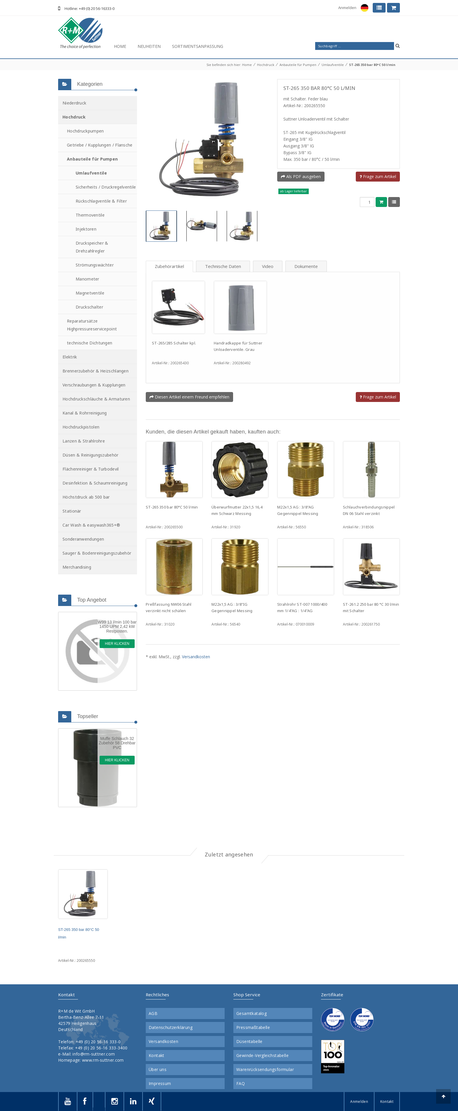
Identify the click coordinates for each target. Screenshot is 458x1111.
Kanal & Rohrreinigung (85, 413)
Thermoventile (90, 215)
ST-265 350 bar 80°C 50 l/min (372, 64)
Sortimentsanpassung (197, 46)
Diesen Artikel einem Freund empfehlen (189, 397)
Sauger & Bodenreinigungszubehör (97, 553)
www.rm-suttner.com (103, 1060)
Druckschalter (89, 307)
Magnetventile (90, 293)
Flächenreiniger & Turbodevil (91, 469)
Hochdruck (265, 64)
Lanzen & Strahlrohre (84, 441)
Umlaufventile (333, 64)
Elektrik (70, 357)
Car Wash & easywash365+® (91, 525)
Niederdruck (74, 103)
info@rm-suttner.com (93, 1054)
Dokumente (306, 266)
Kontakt (156, 1055)
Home (120, 46)
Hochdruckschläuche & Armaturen (96, 399)
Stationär (72, 511)
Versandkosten (196, 656)
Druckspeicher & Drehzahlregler (92, 247)
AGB (153, 1013)
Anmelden (347, 7)
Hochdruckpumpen (85, 131)
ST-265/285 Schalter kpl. (174, 343)
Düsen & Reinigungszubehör (91, 455)
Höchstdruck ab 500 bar (86, 497)
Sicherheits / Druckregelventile (106, 187)
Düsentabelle (249, 1041)
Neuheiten (149, 46)
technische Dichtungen (89, 343)
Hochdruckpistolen (81, 427)
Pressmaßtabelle (253, 1027)
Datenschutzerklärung (170, 1027)
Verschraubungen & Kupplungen (94, 385)
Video (267, 266)
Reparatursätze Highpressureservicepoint (92, 325)
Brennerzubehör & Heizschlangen (96, 371)
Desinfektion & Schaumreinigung (95, 483)
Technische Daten (223, 266)
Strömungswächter (95, 265)
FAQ (240, 1083)
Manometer (87, 279)
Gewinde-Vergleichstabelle (262, 1055)
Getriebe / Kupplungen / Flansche (100, 145)
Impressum (160, 1083)
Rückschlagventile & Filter (101, 201)
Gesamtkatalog (251, 1013)
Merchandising (77, 567)
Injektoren (86, 229)
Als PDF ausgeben (301, 176)
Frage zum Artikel (378, 176)
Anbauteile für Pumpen (298, 64)
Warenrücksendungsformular (265, 1069)
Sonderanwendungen (83, 539)
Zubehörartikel (169, 266)
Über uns (157, 1069)
